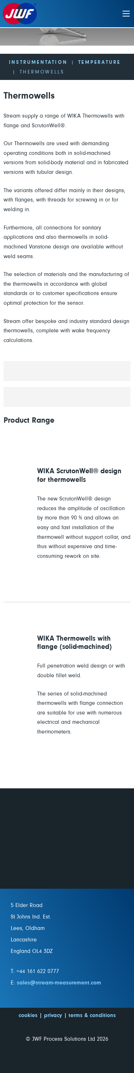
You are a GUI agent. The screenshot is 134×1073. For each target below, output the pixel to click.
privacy (53, 1015)
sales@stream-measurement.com (59, 983)
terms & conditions (92, 1015)
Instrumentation (38, 62)
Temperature (99, 62)
